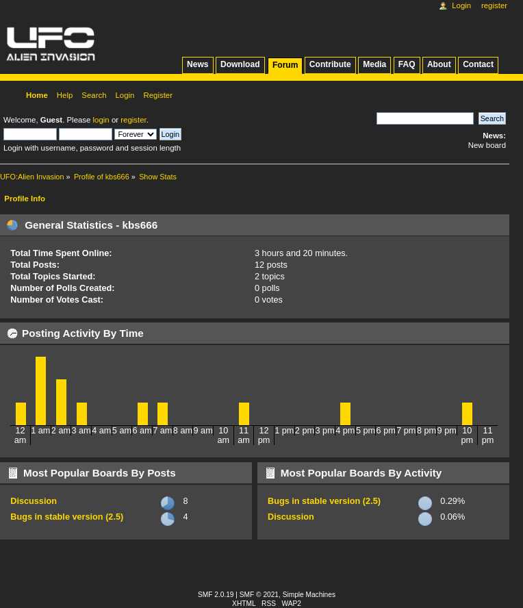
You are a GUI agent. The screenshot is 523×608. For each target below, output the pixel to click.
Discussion (33, 501)
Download (240, 64)
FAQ (407, 64)
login (101, 120)
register (133, 120)
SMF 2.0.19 (216, 594)
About (439, 64)
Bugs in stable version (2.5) (66, 517)
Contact (478, 64)
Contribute (330, 64)
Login (461, 5)
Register (494, 5)
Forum (285, 65)
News (197, 64)
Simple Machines (309, 594)
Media (374, 64)
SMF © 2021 (259, 594)
